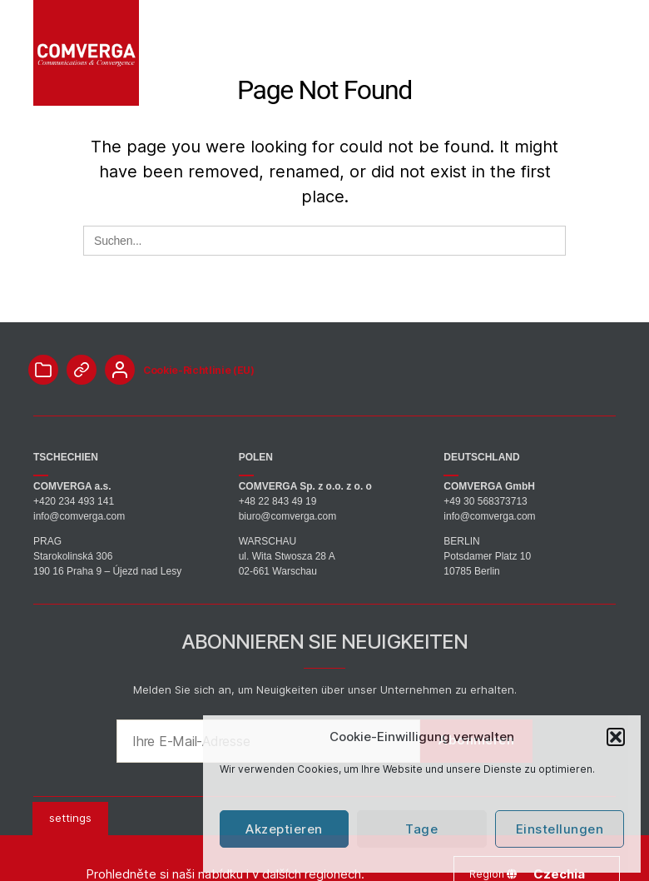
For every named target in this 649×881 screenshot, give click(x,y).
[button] (615, 737)
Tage (421, 829)
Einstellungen (560, 829)
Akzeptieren (284, 829)
